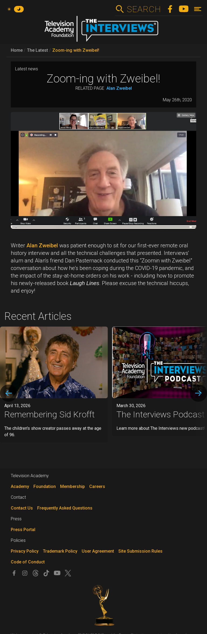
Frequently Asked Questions (64, 508)
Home (17, 50)
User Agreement (98, 551)
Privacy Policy (25, 551)
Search (144, 9)
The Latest (37, 50)
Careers (97, 486)
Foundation (44, 486)
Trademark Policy (60, 551)
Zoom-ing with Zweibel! (75, 50)
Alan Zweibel (119, 88)
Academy (20, 486)
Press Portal (23, 529)
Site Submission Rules (140, 551)
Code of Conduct (28, 561)
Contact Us (22, 508)
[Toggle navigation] (198, 9)
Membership (72, 486)
